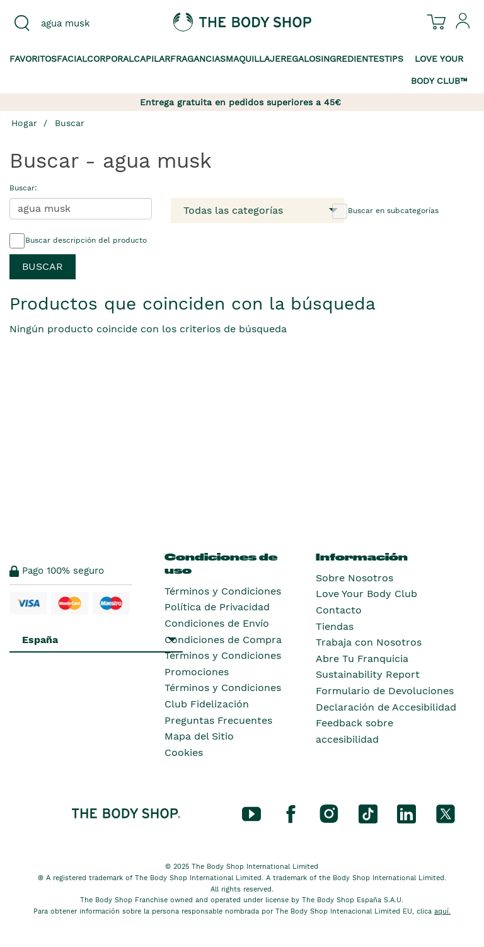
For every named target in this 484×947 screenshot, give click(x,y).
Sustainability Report (368, 674)
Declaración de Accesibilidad (386, 707)
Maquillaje (253, 59)
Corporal (110, 59)
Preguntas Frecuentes (218, 720)
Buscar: (23, 187)
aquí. (442, 911)
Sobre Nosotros (354, 578)
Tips (393, 59)
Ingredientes (352, 59)
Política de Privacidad (217, 607)
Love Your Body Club (366, 594)
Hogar (24, 123)
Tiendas (335, 626)
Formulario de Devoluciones (385, 691)
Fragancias (198, 59)
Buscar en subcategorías (385, 211)
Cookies (183, 752)
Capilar (152, 59)
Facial (72, 59)
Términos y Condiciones (222, 591)
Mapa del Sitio (199, 736)
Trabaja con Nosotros (369, 642)
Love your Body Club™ (439, 70)
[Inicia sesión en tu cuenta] (463, 26)
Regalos (300, 59)
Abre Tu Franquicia (362, 659)
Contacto (339, 610)
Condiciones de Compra (223, 640)
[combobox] (80, 23)
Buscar (69, 123)
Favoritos (33, 59)
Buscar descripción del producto (78, 240)
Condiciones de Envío (216, 623)
